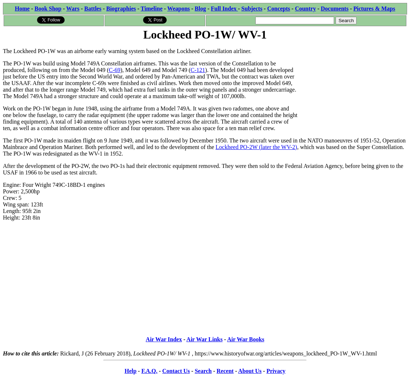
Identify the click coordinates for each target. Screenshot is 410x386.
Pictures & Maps (374, 8)
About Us (249, 371)
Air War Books (245, 339)
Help (131, 371)
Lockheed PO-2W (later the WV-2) (256, 147)
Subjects (252, 8)
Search (203, 371)
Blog (200, 8)
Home (22, 8)
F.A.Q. (149, 371)
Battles (92, 8)
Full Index (224, 8)
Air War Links (204, 339)
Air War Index (164, 339)
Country (305, 8)
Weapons (178, 8)
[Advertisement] (352, 88)
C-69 (115, 70)
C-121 (198, 70)
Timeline (151, 8)
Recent (225, 371)
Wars (72, 8)
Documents (334, 8)
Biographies (121, 8)
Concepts (278, 8)
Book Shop (47, 8)
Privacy (276, 371)
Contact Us (176, 371)
